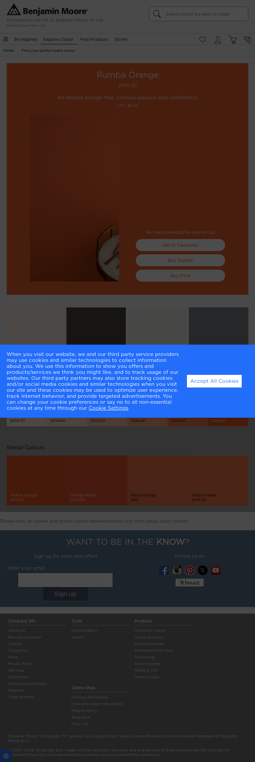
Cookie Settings (108, 408)
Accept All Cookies (214, 381)
